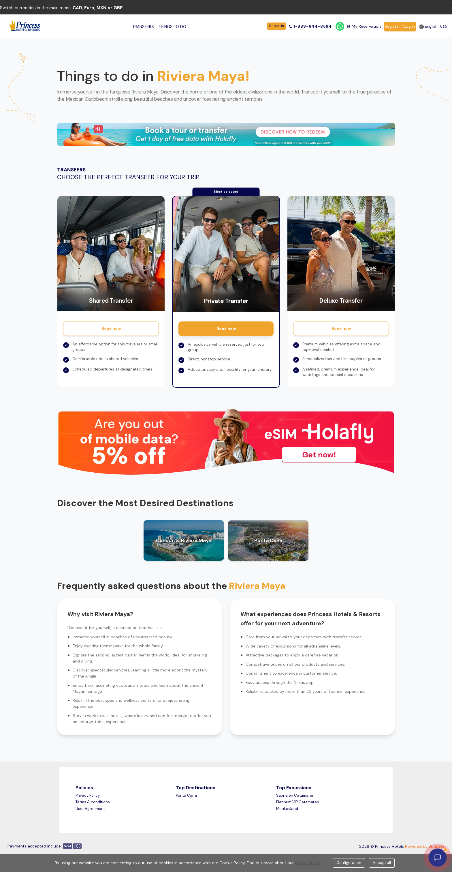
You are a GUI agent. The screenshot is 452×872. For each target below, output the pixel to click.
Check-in (276, 25)
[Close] (450, 6)
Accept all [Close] (382, 862)
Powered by (425, 846)
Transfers (143, 26)
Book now (111, 328)
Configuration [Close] (348, 862)
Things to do (172, 26)
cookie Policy (307, 862)
